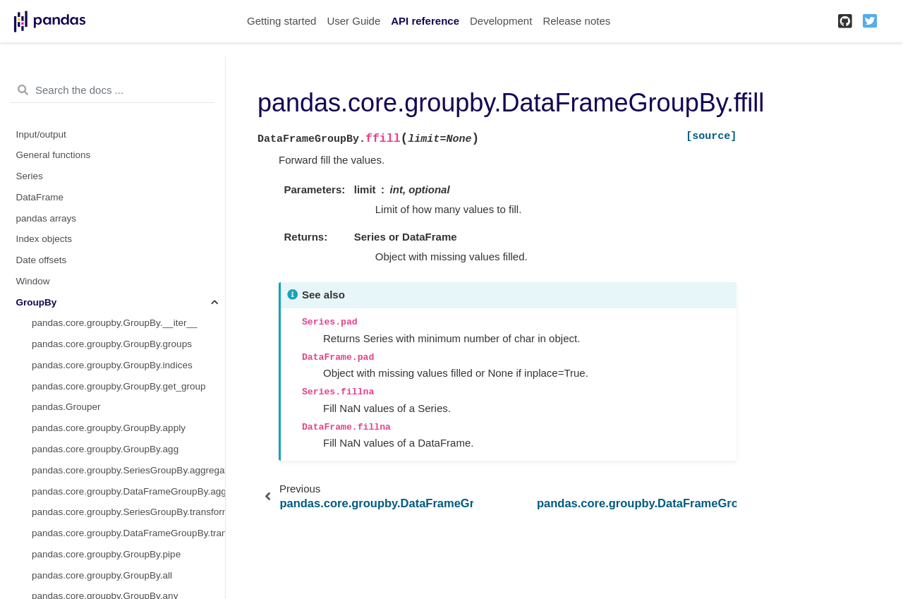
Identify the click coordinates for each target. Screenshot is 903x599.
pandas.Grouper (66, 406)
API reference (425, 21)
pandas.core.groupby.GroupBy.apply (109, 428)
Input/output (41, 134)
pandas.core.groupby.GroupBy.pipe (106, 554)
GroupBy (36, 302)
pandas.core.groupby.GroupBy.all (102, 575)
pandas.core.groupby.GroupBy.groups (112, 344)
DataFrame (40, 197)
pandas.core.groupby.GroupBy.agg (105, 449)
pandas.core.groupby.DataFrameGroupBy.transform (128, 533)
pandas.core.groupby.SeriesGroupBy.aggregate (128, 470)
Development (501, 21)
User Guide (353, 21)
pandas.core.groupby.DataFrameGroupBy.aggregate (128, 491)
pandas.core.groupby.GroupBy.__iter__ (114, 322)
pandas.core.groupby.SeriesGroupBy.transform (128, 512)
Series (29, 176)
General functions (53, 155)
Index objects (44, 239)
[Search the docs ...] (112, 90)
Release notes (576, 21)
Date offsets (41, 260)
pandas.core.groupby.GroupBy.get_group (118, 386)
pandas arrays (46, 218)
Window (33, 281)
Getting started (281, 21)
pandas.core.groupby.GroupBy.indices (112, 365)
